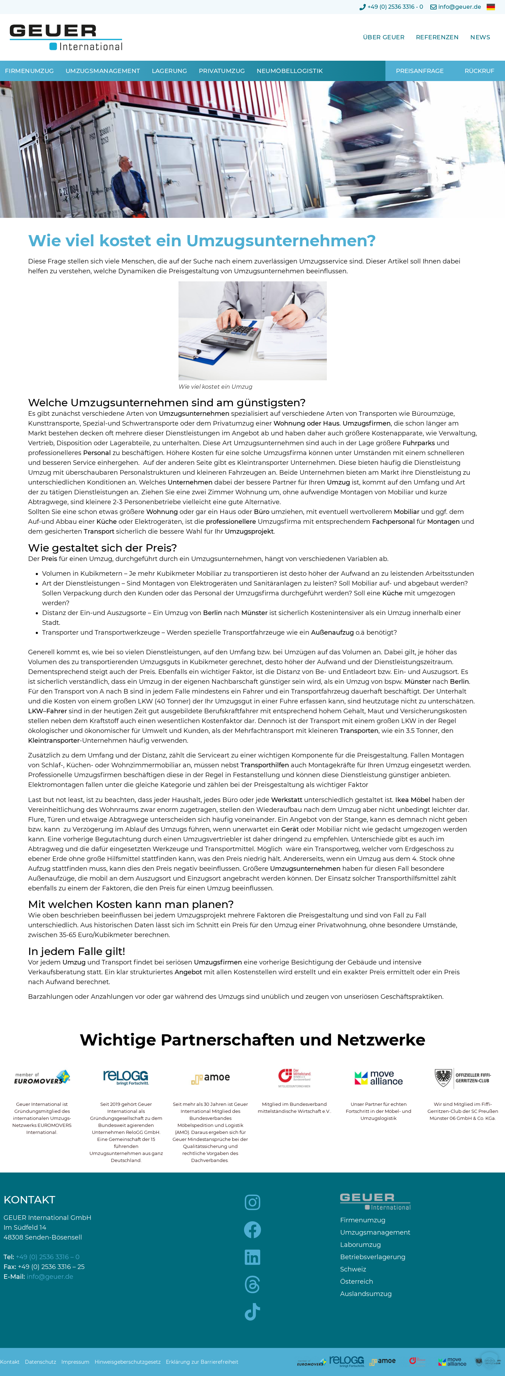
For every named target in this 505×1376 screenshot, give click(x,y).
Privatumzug (222, 70)
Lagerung (169, 70)
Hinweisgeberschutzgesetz (128, 1362)
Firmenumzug (29, 70)
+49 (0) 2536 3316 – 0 (48, 1257)
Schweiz (353, 1269)
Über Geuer (383, 37)
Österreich (356, 1281)
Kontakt (10, 1362)
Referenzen (437, 37)
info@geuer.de (50, 1277)
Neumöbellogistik (290, 70)
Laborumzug (360, 1245)
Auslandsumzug (366, 1294)
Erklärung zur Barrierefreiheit (202, 1362)
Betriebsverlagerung (372, 1257)
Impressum (75, 1362)
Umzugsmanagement (103, 70)
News (480, 37)
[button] (489, 1360)
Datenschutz (40, 1362)
